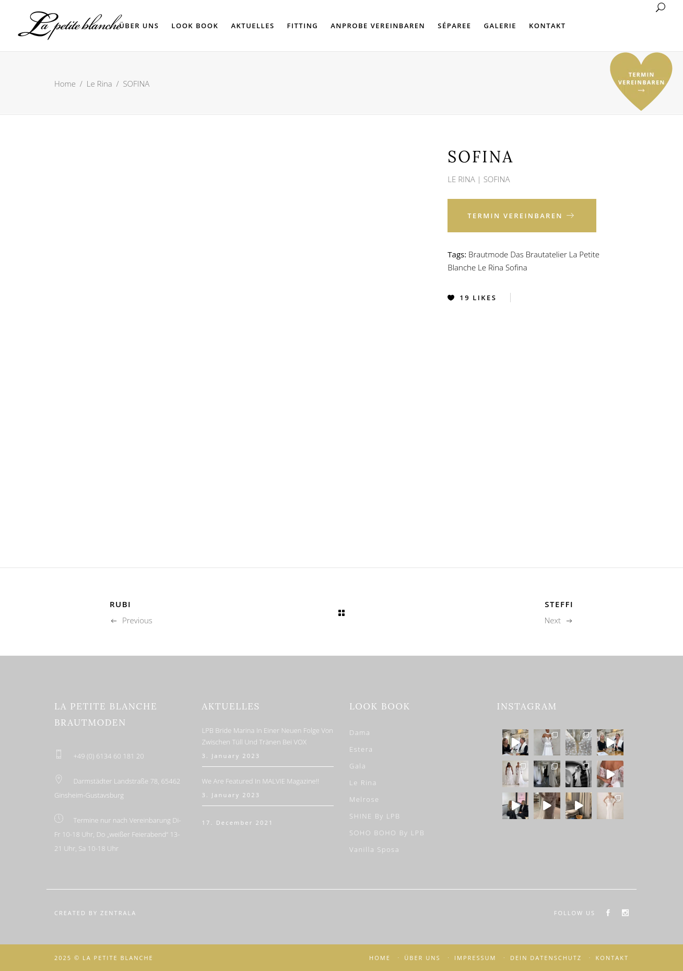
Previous (131, 620)
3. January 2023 (231, 756)
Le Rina (99, 83)
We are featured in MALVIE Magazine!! (261, 781)
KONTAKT (612, 958)
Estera (361, 749)
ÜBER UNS (422, 958)
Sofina (516, 267)
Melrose (364, 799)
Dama (359, 732)
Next (558, 620)
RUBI (120, 604)
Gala (357, 766)
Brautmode (488, 254)
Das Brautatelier (538, 254)
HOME (380, 958)
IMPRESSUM (475, 958)
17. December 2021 (238, 822)
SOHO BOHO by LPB (387, 832)
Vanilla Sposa (374, 849)
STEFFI (559, 604)
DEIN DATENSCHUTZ (546, 958)
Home (65, 83)
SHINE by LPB (375, 816)
